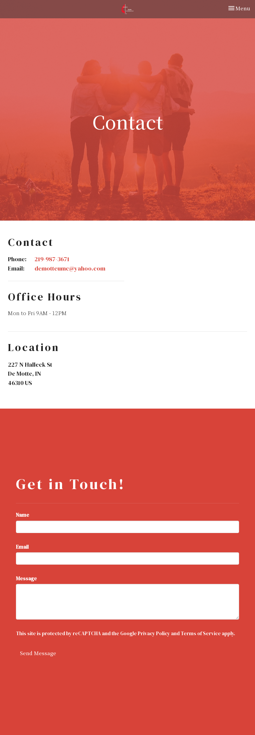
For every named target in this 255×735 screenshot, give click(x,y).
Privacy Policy (154, 633)
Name (22, 514)
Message (26, 578)
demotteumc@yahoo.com (70, 268)
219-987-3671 (52, 259)
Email (22, 546)
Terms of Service (201, 633)
